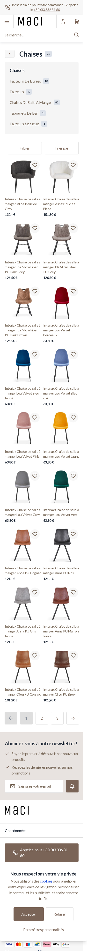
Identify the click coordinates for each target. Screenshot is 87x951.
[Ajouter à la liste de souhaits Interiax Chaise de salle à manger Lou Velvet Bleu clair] (73, 354)
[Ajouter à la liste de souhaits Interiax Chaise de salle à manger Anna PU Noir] (73, 534)
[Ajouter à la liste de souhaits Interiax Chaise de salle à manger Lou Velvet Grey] (35, 476)
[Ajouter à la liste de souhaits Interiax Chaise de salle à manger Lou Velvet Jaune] (73, 417)
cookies (46, 881)
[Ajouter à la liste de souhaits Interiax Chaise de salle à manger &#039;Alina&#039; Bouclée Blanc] (73, 165)
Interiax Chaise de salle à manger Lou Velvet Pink (23, 457)
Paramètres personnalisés (43, 929)
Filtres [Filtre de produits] (25, 148)
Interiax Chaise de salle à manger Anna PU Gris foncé (23, 634)
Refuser (59, 914)
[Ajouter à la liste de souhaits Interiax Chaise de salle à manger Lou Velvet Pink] (35, 417)
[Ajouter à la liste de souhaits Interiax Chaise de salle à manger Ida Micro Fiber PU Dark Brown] (35, 291)
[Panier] (76, 21)
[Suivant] (72, 718)
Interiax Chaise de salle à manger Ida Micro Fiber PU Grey (61, 270)
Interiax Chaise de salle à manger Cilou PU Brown (61, 695)
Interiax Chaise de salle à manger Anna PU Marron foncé (61, 634)
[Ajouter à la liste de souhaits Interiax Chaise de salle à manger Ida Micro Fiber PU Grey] (73, 228)
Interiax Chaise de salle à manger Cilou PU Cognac (23, 695)
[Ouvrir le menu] (7, 21)
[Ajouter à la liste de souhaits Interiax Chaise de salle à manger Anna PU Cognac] (35, 534)
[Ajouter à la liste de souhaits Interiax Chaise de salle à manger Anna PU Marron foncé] (73, 592)
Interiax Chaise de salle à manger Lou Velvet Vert (61, 515)
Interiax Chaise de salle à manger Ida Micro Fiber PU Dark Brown (23, 333)
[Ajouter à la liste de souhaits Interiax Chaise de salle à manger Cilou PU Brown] (73, 655)
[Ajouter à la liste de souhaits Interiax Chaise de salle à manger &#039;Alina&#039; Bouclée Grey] (35, 165)
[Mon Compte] (63, 21)
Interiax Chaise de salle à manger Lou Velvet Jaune (61, 457)
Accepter (28, 914)
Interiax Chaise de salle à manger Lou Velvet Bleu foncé (23, 396)
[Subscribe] (72, 786)
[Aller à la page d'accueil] (30, 21)
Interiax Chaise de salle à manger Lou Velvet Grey (23, 515)
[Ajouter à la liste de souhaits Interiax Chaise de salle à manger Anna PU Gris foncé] (35, 592)
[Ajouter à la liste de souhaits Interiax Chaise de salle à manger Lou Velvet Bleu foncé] (35, 354)
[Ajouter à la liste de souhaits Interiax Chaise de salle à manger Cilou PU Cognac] (35, 655)
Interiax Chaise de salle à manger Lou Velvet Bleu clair (61, 396)
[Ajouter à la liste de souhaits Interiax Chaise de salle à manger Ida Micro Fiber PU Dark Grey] (35, 228)
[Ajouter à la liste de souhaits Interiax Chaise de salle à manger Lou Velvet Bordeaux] (73, 291)
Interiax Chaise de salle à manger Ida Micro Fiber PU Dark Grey (23, 270)
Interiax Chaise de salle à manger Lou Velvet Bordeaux (61, 333)
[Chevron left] (9, 54)
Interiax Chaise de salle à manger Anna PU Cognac (23, 573)
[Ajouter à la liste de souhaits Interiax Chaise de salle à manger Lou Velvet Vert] (73, 476)
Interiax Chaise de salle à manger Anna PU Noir (61, 573)
